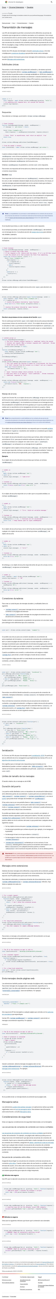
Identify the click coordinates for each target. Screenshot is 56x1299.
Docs (4, 7)
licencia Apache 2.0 (41, 1264)
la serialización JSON (37, 755)
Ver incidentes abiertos (8, 1282)
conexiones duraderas (18, 53)
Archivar (22, 1286)
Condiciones (5, 1296)
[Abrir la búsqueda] (52, 2)
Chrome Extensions (16, 7)
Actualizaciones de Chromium (25, 1280)
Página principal (6, 23)
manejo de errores (37, 232)
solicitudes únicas (37, 51)
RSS (39, 1289)
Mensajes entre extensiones (15, 59)
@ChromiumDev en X (44, 1280)
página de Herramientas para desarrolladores (22, 217)
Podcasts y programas (26, 1289)
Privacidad (13, 1296)
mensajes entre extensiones (10, 1069)
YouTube (40, 1282)
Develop (30, 7)
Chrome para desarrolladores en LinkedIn (46, 1286)
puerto (4, 799)
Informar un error (6, 1280)
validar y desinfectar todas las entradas (41, 1143)
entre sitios (12, 1163)
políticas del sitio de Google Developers (28, 1266)
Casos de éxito (24, 1284)
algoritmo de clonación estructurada (13, 760)
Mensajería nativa (25, 1112)
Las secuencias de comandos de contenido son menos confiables (22, 1133)
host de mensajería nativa (23, 1109)
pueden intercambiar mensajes (21, 1107)
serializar (50, 428)
